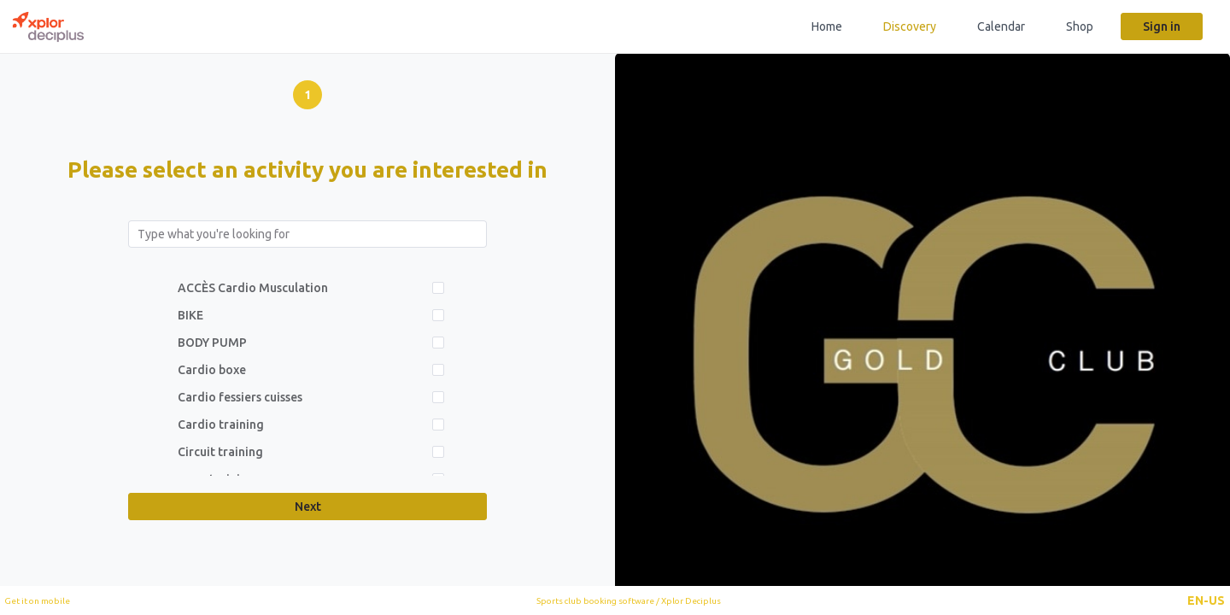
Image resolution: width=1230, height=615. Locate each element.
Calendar (1001, 26)
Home (826, 26)
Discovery (909, 26)
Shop (1079, 26)
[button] (1206, 600)
